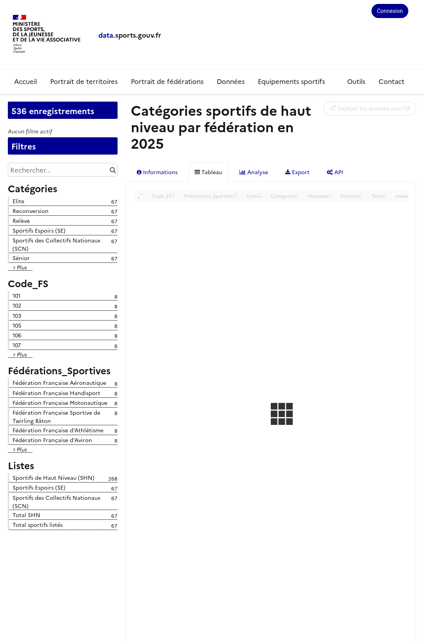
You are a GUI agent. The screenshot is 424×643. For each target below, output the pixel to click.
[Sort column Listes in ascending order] (261, 193)
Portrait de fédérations (167, 81)
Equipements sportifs (292, 81)
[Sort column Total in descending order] (385, 196)
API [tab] (335, 172)
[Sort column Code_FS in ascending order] (174, 193)
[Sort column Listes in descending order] (261, 196)
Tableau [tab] (208, 172)
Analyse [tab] (253, 172)
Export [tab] (297, 172)
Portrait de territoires (84, 81)
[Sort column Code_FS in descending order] (174, 196)
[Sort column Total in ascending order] (385, 193)
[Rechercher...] (63, 170)
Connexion (390, 11)
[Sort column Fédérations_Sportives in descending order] (236, 196)
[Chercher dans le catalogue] (113, 170)
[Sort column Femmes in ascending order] (361, 193)
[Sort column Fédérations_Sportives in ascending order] (236, 193)
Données (231, 81)
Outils (356, 81)
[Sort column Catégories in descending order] (297, 196)
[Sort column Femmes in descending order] (361, 196)
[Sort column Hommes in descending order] (330, 196)
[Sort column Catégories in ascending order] (297, 193)
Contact (391, 81)
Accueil (25, 81)
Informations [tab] (157, 172)
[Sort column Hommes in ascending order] (330, 193)
